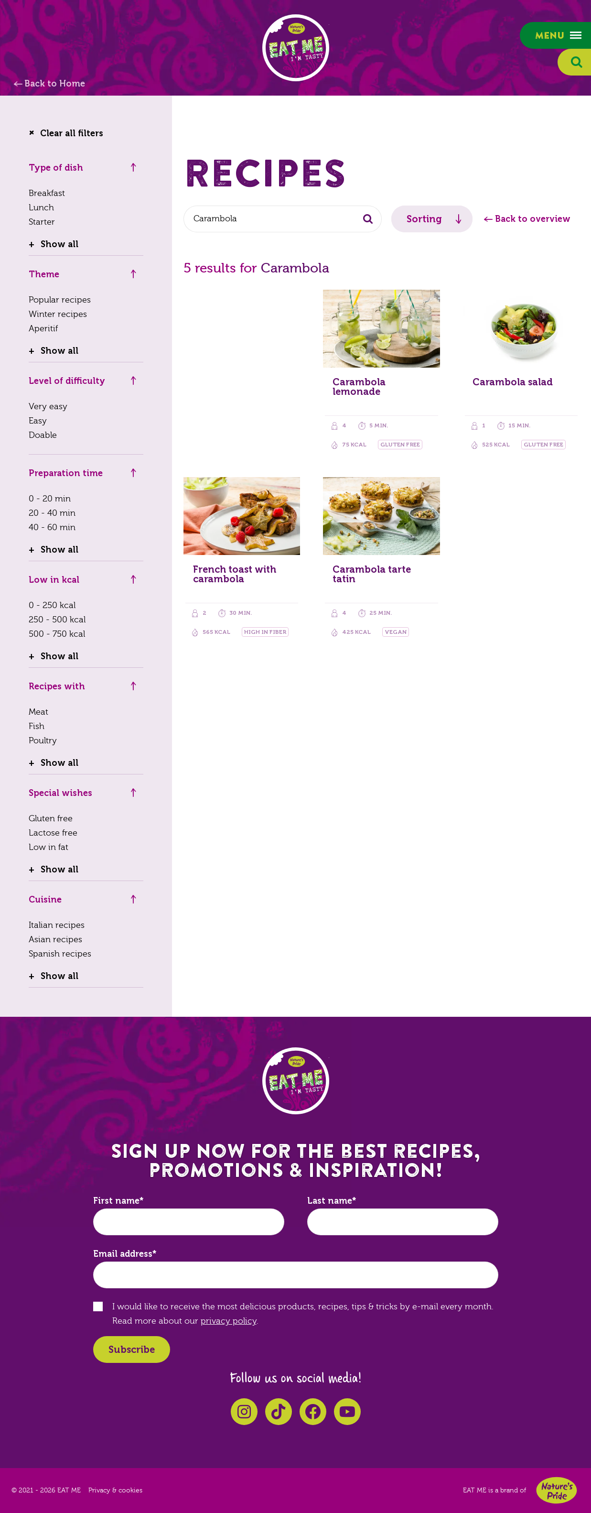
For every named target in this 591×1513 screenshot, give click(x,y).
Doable (43, 435)
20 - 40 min (52, 513)
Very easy (48, 407)
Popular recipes (60, 300)
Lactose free (53, 833)
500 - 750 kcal (57, 634)
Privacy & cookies (115, 1490)
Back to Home (54, 83)
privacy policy (229, 1321)
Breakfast (47, 193)
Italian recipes (57, 925)
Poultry (43, 741)
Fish (36, 726)
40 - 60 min (52, 527)
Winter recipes (58, 314)
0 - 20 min (50, 499)
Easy (38, 421)
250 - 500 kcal (57, 620)
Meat (38, 712)
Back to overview (532, 219)
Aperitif (43, 329)
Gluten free (51, 819)
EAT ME (295, 47)
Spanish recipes (60, 954)
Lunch (41, 208)
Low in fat (48, 847)
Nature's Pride (557, 1490)
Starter (42, 222)
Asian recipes (55, 940)
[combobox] (282, 219)
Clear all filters (71, 133)
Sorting (424, 219)
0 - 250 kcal (52, 605)
